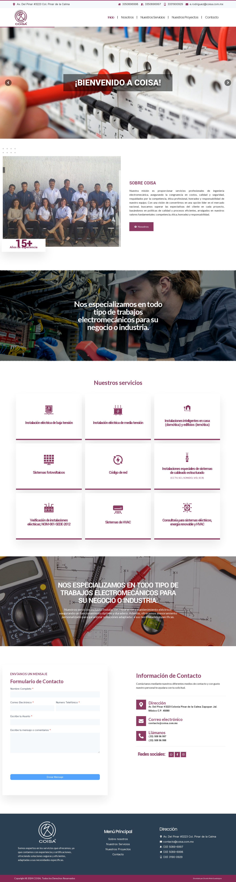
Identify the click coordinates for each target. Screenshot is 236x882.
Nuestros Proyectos (185, 17)
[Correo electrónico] (229, 721)
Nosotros (127, 17)
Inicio (111, 17)
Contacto (211, 17)
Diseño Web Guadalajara (212, 878)
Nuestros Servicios (152, 17)
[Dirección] (229, 705)
